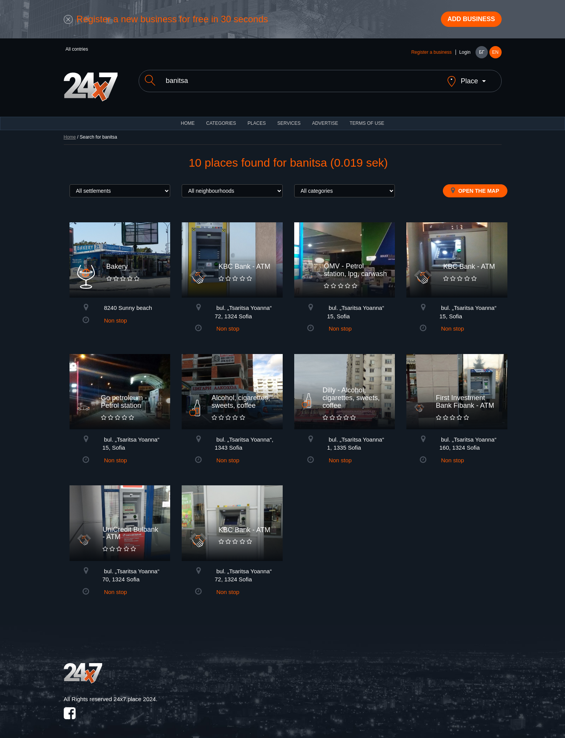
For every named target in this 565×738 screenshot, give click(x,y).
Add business (467, 20)
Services (288, 119)
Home (70, 133)
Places (257, 119)
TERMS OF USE (367, 119)
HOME (188, 119)
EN (495, 54)
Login (464, 54)
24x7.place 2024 (135, 695)
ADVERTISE (325, 119)
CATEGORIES (221, 119)
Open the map (475, 186)
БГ (481, 54)
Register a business (431, 54)
